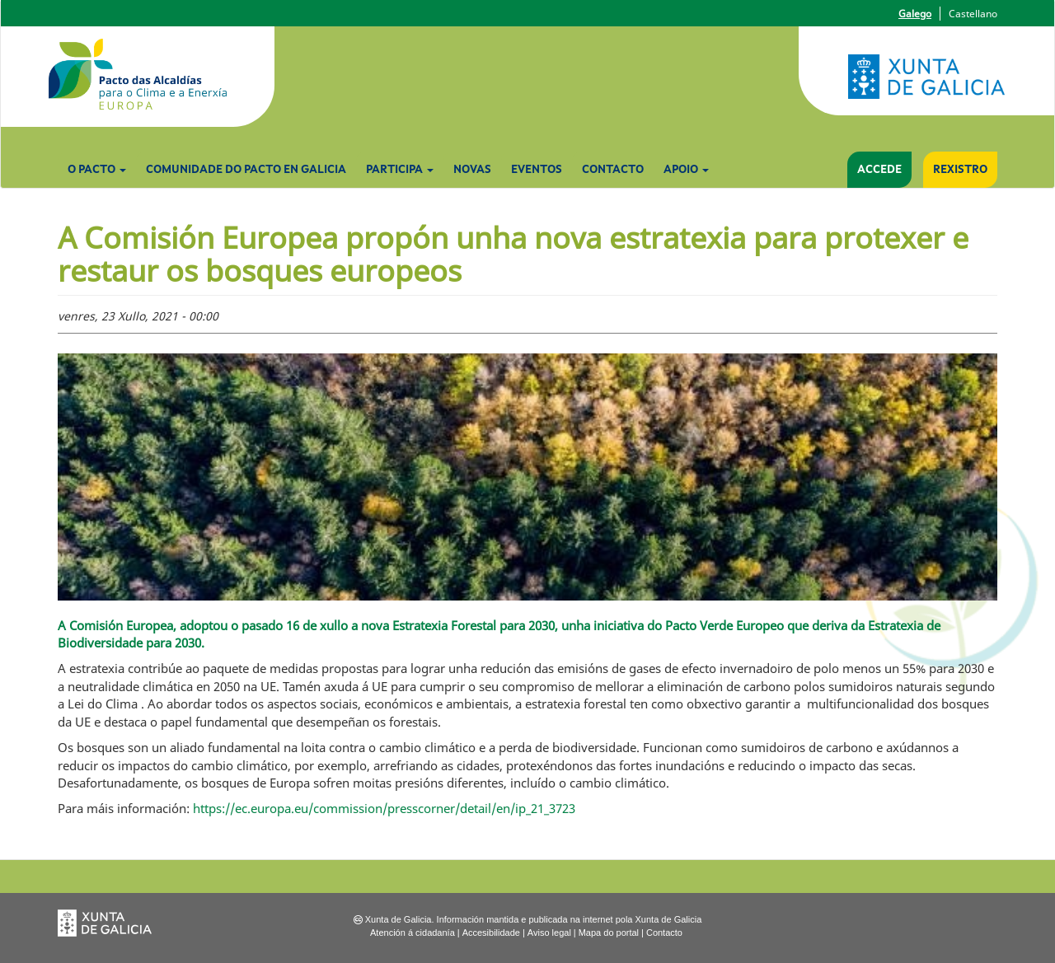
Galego (914, 14)
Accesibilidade (491, 932)
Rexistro (960, 169)
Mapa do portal (609, 932)
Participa (400, 169)
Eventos (536, 169)
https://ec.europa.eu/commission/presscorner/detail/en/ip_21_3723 (384, 808)
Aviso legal (549, 932)
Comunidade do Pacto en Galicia (246, 169)
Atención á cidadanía (412, 932)
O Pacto (97, 169)
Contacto (613, 169)
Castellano (973, 14)
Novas (472, 169)
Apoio (686, 169)
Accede (879, 169)
